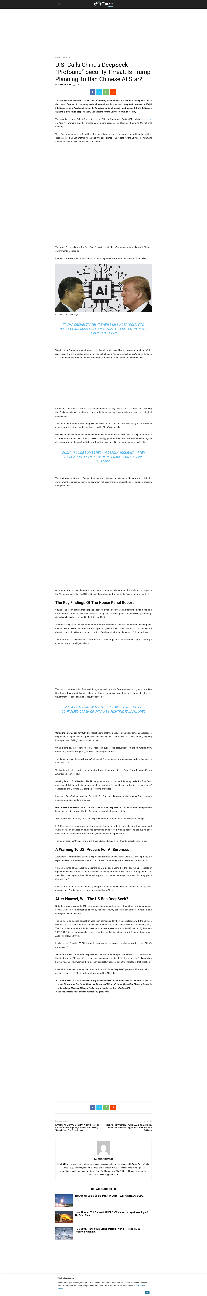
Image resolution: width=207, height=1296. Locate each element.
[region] (103, 31)
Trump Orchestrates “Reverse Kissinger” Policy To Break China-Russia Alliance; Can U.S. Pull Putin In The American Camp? (103, 329)
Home (57, 57)
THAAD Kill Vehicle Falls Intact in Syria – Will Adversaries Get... (109, 1195)
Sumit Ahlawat (64, 85)
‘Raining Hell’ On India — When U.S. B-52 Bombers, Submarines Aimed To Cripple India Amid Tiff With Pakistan (129, 1127)
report (149, 119)
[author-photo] (103, 1155)
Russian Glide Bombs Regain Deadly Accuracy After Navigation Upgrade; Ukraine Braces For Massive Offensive (103, 457)
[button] (59, 4)
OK (147, 1292)
